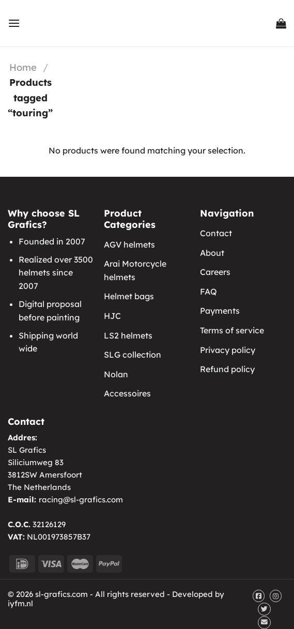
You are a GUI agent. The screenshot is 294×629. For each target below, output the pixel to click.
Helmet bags (129, 296)
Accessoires (127, 393)
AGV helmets (129, 244)
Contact (216, 233)
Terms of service (232, 330)
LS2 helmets (128, 335)
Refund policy (227, 369)
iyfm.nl (20, 603)
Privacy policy (227, 350)
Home (23, 67)
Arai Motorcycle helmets (135, 270)
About (212, 253)
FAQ (208, 291)
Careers (215, 272)
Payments (220, 310)
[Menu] (14, 23)
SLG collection (132, 354)
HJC (112, 316)
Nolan (116, 374)
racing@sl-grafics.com (81, 499)
